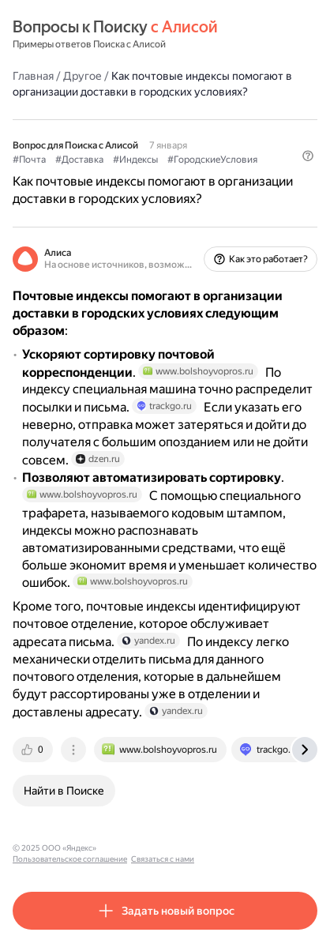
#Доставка (79, 159)
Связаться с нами (253, 848)
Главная (33, 76)
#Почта (29, 159)
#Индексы (135, 159)
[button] (307, 155)
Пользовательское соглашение (160, 848)
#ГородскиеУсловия (212, 159)
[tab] (34, 749)
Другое (82, 76)
